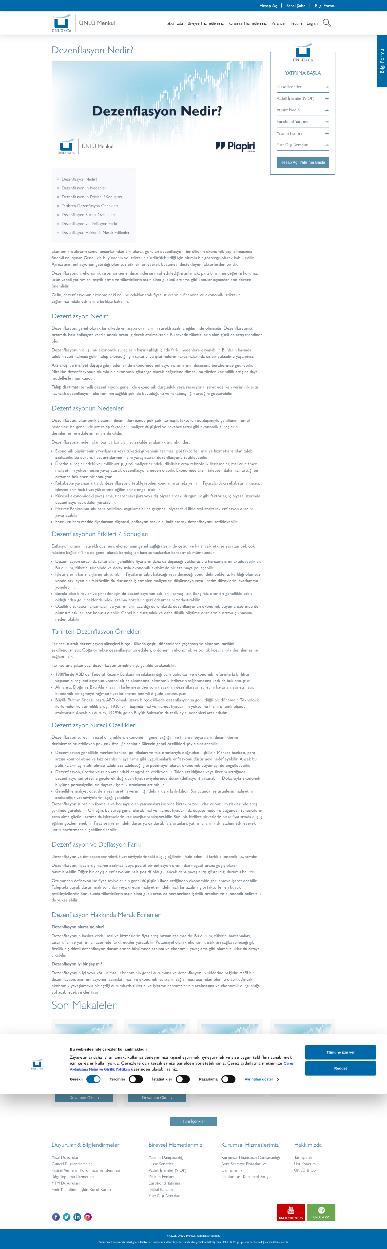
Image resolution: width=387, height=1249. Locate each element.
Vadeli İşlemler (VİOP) (303, 98)
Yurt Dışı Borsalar (303, 144)
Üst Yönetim (305, 1164)
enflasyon (129, 328)
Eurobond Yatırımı (303, 121)
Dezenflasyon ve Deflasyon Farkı (91, 223)
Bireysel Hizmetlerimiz (206, 23)
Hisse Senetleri (303, 86)
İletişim (296, 23)
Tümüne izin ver (341, 1207)
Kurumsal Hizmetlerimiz (248, 23)
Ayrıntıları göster (260, 1234)
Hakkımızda (173, 23)
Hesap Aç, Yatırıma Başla (302, 162)
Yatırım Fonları (303, 133)
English (312, 23)
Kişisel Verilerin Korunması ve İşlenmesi (88, 1170)
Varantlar (278, 23)
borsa (78, 829)
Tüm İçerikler (193, 1121)
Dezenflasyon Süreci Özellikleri (90, 214)
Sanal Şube (296, 5)
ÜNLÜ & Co (305, 1170)
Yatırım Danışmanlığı (167, 1157)
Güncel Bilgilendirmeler (73, 1164)
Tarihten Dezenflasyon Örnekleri (92, 205)
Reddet (340, 1223)
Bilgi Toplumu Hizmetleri (74, 1176)
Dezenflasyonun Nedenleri (86, 188)
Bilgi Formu (325, 5)
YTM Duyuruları (66, 1183)
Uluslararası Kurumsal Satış (245, 1176)
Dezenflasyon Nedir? (81, 179)
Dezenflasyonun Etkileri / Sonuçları (93, 197)
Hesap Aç (268, 5)
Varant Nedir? (303, 110)
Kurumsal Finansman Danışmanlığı (252, 1157)
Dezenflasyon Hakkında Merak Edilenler (98, 232)
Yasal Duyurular (66, 1157)
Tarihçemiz (304, 1157)
